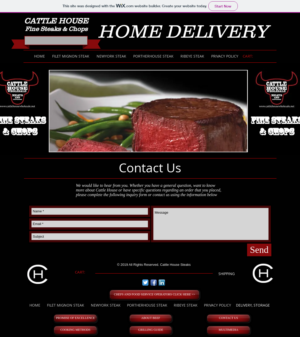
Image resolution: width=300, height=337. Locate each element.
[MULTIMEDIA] (228, 330)
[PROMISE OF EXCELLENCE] (75, 318)
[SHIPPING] (227, 274)
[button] (148, 111)
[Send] (259, 250)
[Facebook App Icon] (154, 282)
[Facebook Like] (57, 42)
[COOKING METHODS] (75, 330)
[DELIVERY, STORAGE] (253, 305)
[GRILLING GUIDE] (150, 330)
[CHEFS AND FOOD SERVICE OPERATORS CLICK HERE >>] (154, 295)
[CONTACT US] (228, 318)
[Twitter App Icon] (145, 282)
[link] (250, 56)
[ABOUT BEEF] (150, 318)
